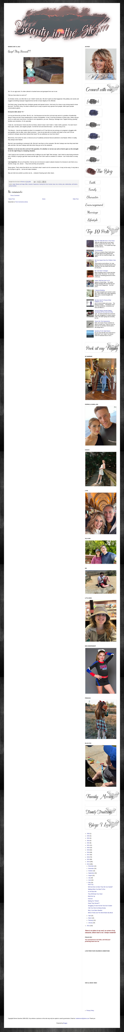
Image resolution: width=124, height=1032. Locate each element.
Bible (26, 184)
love (57, 184)
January (90, 922)
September (91, 873)
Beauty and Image (20, 184)
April (89, 915)
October (90, 871)
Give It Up (90, 884)
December (91, 866)
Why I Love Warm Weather (95, 910)
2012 (88, 925)
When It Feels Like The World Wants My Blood (100, 912)
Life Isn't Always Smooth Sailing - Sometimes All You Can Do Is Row (104, 311)
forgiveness (36, 184)
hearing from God (43, 184)
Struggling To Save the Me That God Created (100, 905)
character (30, 184)
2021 (88, 845)
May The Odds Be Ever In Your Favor (105, 240)
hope (54, 184)
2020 (88, 847)
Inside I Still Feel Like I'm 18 (102, 280)
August (90, 875)
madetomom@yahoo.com (83, 1018)
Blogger (65, 1023)
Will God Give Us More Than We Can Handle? (100, 887)
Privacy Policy (90, 1010)
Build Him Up (91, 896)
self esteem (74, 184)
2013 (88, 864)
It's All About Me (92, 891)
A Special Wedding (100, 290)
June (89, 880)
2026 (88, 833)
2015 (88, 859)
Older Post (75, 199)
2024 (88, 838)
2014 (88, 861)
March (90, 918)
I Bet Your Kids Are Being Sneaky (97, 908)
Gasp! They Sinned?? (94, 903)
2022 (88, 843)
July (89, 878)
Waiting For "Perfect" (93, 901)
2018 (88, 852)
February (90, 920)
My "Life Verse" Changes (101, 271)
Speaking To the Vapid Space (102, 331)
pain (63, 184)
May (89, 882)
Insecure (90, 898)
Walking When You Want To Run (96, 889)
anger (14, 184)
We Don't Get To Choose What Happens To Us (103, 300)
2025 (88, 836)
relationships (68, 184)
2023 (88, 840)
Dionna (23, 181)
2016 (88, 857)
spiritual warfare (12, 185)
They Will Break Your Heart (95, 894)
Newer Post (11, 199)
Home (43, 199)
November (91, 868)
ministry (60, 184)
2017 (88, 854)
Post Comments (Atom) (21, 202)
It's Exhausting (98, 250)
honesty (50, 184)
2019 (88, 850)
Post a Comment (14, 195)
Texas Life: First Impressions (102, 321)
